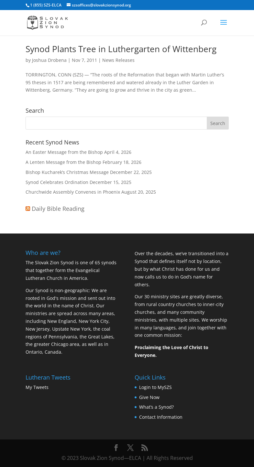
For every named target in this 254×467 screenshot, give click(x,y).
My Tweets (37, 387)
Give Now (149, 397)
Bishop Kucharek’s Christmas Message (67, 172)
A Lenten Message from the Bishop (63, 162)
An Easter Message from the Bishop (64, 152)
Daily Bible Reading (58, 208)
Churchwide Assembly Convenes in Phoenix (73, 192)
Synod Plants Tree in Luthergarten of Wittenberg (121, 49)
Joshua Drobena (49, 60)
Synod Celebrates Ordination (57, 182)
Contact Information (160, 417)
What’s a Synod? (156, 407)
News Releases (118, 60)
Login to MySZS (155, 387)
